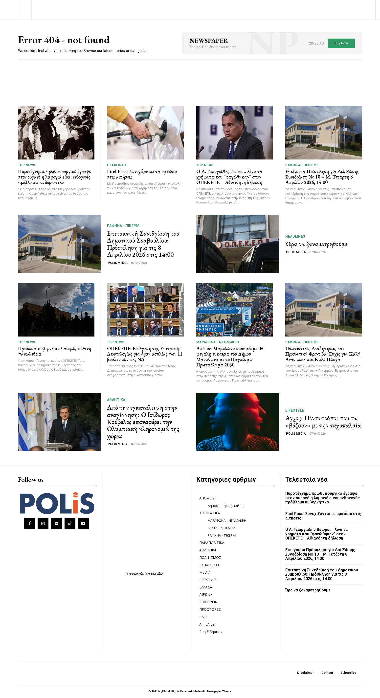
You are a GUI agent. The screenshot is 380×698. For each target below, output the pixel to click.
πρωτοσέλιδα (136, 573)
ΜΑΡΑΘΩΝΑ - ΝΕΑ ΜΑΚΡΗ (217, 342)
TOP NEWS (26, 165)
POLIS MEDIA (118, 263)
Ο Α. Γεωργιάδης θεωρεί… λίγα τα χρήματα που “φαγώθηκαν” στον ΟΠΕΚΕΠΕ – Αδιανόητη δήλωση (229, 176)
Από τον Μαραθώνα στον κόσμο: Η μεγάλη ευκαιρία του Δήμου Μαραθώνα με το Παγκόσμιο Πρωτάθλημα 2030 (230, 356)
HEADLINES (116, 165)
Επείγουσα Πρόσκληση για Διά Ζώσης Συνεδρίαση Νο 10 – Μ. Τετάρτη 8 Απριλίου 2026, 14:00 (322, 176)
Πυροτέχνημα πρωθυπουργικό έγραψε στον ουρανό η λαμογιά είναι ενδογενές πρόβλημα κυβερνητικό (54, 176)
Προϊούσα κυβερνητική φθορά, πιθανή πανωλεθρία (54, 351)
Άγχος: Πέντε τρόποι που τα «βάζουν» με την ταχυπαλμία (323, 421)
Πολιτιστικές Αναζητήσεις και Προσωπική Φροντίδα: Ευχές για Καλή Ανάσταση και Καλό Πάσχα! (322, 353)
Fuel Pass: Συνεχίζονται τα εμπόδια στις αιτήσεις (142, 174)
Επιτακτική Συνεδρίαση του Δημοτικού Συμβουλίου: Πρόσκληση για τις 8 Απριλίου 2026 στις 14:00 (143, 244)
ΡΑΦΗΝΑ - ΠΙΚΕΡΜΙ (301, 165)
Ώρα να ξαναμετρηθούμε (316, 244)
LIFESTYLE (294, 410)
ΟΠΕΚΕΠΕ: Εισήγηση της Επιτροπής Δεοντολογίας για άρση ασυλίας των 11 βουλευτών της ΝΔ (144, 353)
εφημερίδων (156, 573)
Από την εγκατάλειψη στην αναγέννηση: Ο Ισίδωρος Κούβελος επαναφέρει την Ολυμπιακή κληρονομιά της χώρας (143, 421)
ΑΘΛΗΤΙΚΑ (116, 400)
